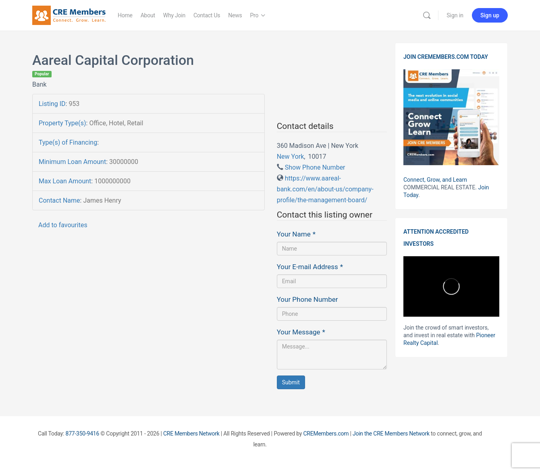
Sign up (489, 15)
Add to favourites (62, 225)
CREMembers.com (326, 433)
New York (290, 156)
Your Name (296, 234)
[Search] (427, 15)
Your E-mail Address (310, 267)
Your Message (301, 332)
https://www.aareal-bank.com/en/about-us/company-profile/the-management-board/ (325, 189)
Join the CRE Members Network (391, 433)
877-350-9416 (83, 433)
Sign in (455, 15)
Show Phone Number (315, 167)
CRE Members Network (191, 433)
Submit (291, 382)
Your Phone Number (307, 299)
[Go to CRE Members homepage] (69, 14)
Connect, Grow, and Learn (435, 179)
